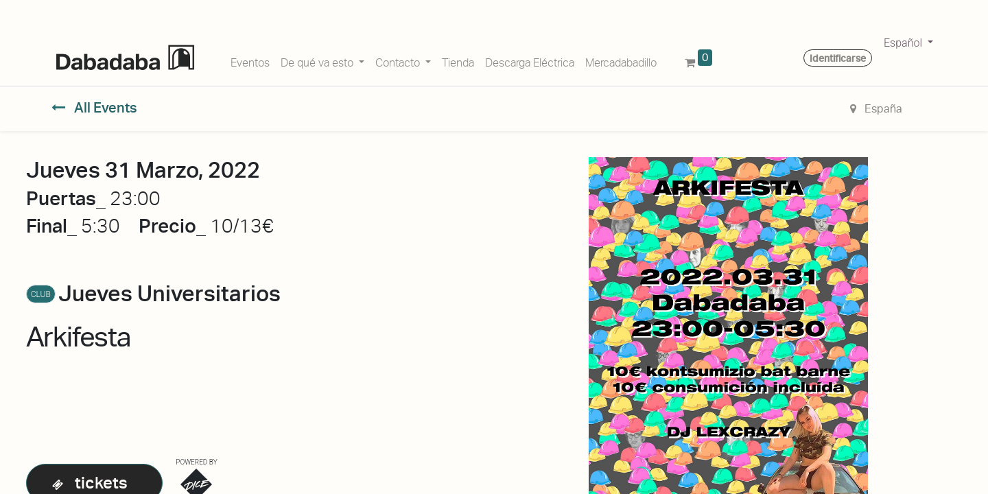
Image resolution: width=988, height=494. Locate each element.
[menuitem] (250, 60)
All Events (94, 107)
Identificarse (838, 58)
